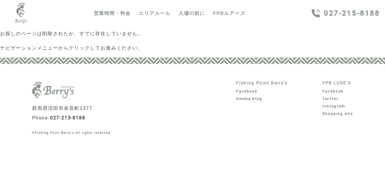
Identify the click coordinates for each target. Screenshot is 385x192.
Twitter (330, 99)
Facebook (246, 91)
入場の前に (192, 13)
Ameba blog (249, 99)
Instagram (333, 106)
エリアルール (155, 13)
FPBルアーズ (229, 13)
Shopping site (337, 113)
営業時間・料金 (112, 13)
